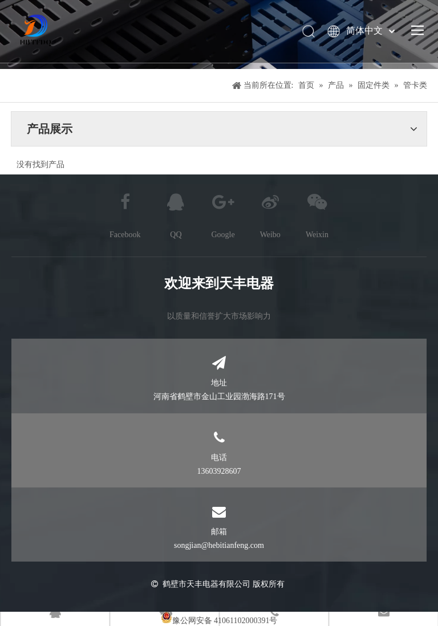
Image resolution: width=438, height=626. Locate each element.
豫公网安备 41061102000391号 (225, 620)
